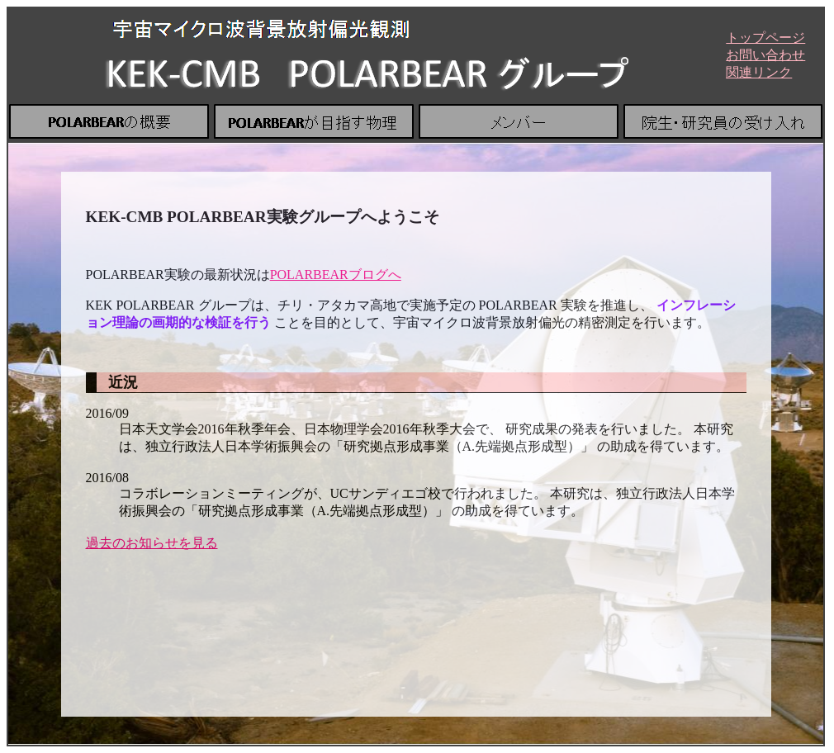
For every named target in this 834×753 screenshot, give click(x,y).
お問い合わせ (765, 55)
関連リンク (759, 72)
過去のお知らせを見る (152, 543)
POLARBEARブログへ (335, 275)
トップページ (765, 38)
